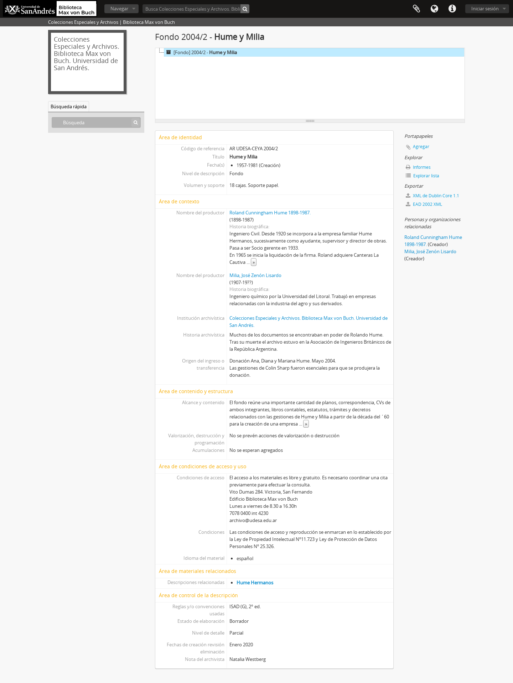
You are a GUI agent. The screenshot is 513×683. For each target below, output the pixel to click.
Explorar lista (422, 176)
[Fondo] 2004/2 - (200, 52)
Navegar (119, 8)
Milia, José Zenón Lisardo (255, 275)
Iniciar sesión (485, 8)
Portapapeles (416, 9)
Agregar (421, 147)
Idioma (434, 9)
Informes (418, 167)
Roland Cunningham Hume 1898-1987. (270, 212)
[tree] (310, 83)
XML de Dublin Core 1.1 (432, 196)
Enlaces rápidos (452, 9)
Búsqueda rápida (69, 106)
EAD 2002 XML (424, 204)
